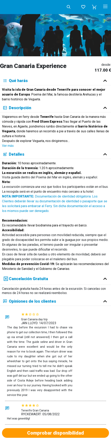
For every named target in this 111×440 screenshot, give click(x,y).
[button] (94, 7)
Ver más (8, 146)
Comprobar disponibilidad (55, 433)
